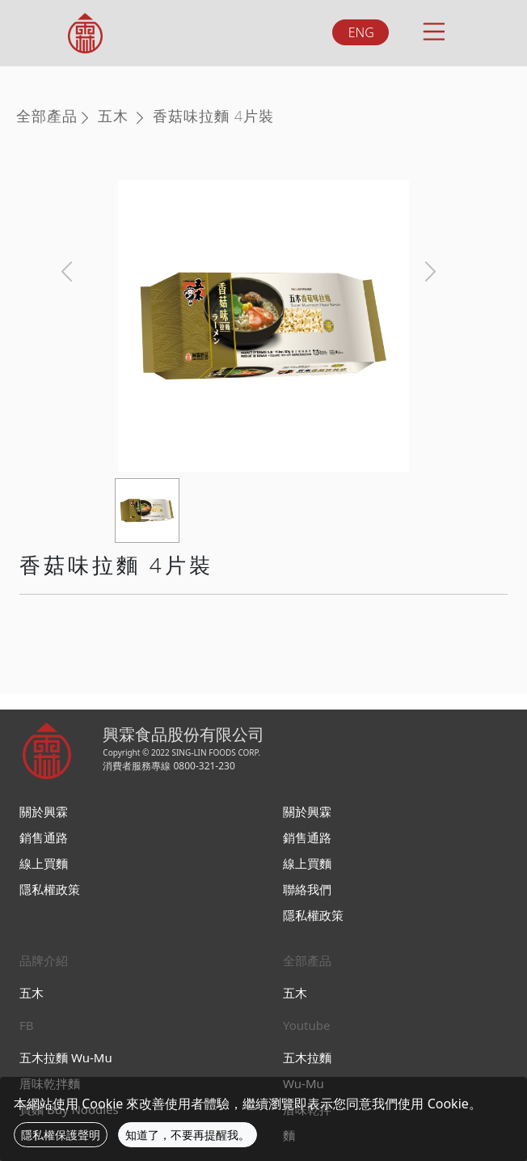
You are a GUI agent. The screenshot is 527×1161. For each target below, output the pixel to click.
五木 (113, 115)
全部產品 (47, 115)
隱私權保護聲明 (60, 1134)
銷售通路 (43, 837)
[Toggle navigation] (432, 29)
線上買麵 (43, 863)
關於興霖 (43, 811)
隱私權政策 (49, 889)
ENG (361, 32)
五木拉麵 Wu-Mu (65, 1057)
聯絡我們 (307, 889)
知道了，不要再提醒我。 (187, 1134)
